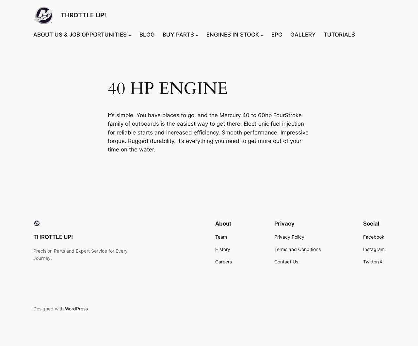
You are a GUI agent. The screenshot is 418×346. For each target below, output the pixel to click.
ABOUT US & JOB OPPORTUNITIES (80, 34)
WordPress (76, 308)
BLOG (147, 34)
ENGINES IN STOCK (232, 34)
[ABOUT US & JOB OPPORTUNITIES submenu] (130, 34)
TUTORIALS (339, 34)
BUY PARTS (178, 34)
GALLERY (303, 34)
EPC (276, 34)
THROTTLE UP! (83, 15)
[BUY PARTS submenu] (197, 34)
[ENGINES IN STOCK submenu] (262, 34)
